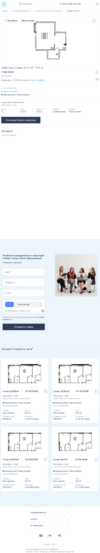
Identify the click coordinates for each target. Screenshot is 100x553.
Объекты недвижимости (21, 11)
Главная (4, 11)
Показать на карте (9, 91)
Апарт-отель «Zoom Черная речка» (49, 11)
